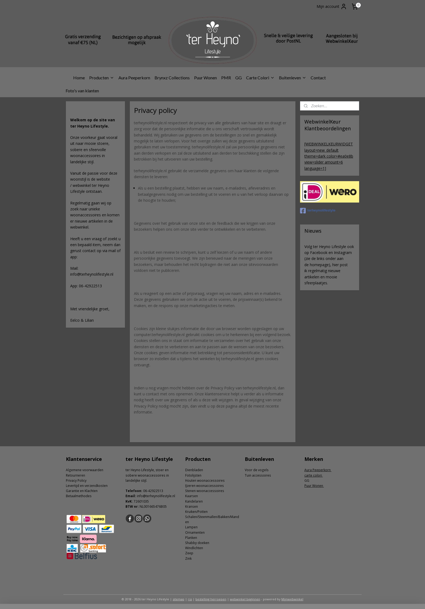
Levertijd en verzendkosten (87, 485)
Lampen (191, 527)
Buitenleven (292, 77)
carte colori (313, 475)
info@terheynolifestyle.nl (156, 496)
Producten (101, 77)
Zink (188, 558)
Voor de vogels (257, 470)
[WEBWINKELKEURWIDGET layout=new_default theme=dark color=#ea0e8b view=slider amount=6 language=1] (328, 156)
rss (190, 599)
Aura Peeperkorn (134, 77)
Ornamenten (195, 532)
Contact (318, 77)
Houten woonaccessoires (205, 480)
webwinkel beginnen (245, 599)
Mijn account (332, 6)
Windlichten (194, 548)
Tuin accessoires (258, 475)
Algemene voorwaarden (84, 470)
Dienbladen (194, 470)
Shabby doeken (197, 542)
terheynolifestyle (317, 210)
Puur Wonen (205, 77)
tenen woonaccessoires (205, 490)
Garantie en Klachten (82, 490)
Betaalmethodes (79, 496)
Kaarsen (191, 496)
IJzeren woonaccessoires (204, 485)
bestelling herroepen (210, 599)
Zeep (189, 553)
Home (79, 77)
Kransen (191, 506)
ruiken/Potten (197, 511)
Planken (191, 537)
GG (238, 77)
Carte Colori (260, 77)
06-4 (146, 490)
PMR (226, 77)
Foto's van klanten (82, 90)
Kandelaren (194, 501)
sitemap (178, 599)
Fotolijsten (193, 475)
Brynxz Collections (172, 77)
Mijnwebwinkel (292, 599)
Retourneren (75, 475)
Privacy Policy (76, 480)
